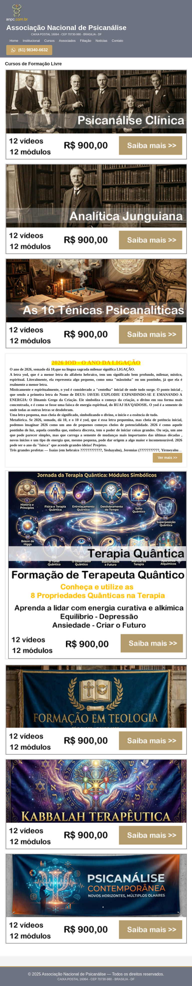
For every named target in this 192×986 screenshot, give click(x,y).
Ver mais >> (167, 458)
